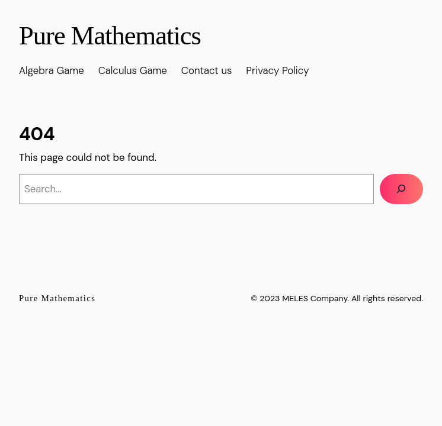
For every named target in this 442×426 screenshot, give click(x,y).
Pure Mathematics (110, 35)
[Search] (401, 189)
